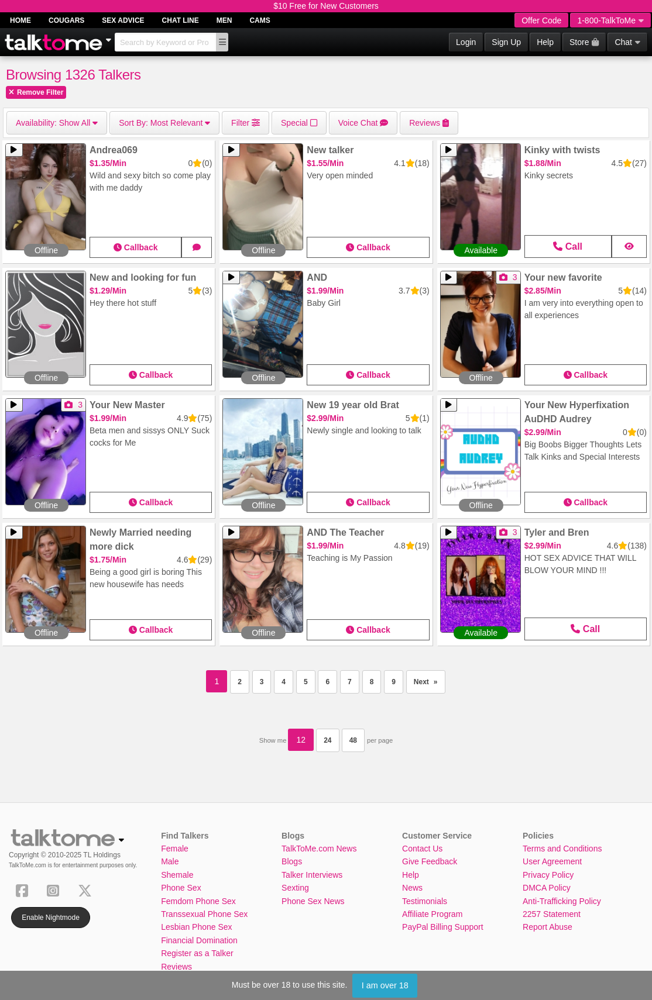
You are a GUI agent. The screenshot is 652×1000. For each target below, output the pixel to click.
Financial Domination (199, 940)
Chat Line (180, 20)
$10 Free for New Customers (326, 6)
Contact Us (422, 848)
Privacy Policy (548, 875)
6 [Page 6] (327, 682)
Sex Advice (123, 20)
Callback (135, 247)
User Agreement (552, 861)
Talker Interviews (312, 875)
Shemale (177, 875)
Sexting (295, 887)
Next (429, 678)
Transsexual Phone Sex (204, 914)
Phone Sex (181, 887)
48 (353, 740)
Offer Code (541, 20)
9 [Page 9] (394, 682)
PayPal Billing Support (442, 927)
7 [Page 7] (350, 682)
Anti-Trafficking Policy (562, 901)
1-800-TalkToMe (610, 20)
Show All (57, 122)
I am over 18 (385, 985)
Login (466, 42)
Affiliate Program (432, 914)
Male (170, 861)
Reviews (176, 966)
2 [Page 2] (240, 682)
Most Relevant (164, 122)
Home (20, 20)
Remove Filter (36, 92)
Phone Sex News (313, 901)
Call (567, 246)
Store (584, 42)
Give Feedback (429, 861)
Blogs (292, 861)
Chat (627, 42)
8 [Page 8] (372, 682)
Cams (259, 20)
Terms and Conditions (562, 848)
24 (327, 740)
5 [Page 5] (306, 682)
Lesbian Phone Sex (196, 927)
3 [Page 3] (262, 682)
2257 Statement (552, 914)
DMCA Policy (547, 887)
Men (224, 20)
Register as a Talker (197, 953)
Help (545, 42)
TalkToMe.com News (319, 848)
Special (299, 122)
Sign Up (506, 42)
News (412, 887)
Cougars (66, 20)
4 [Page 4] (284, 682)
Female (174, 848)
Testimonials (424, 901)
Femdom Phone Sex (198, 901)
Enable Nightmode (51, 917)
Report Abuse (547, 927)
